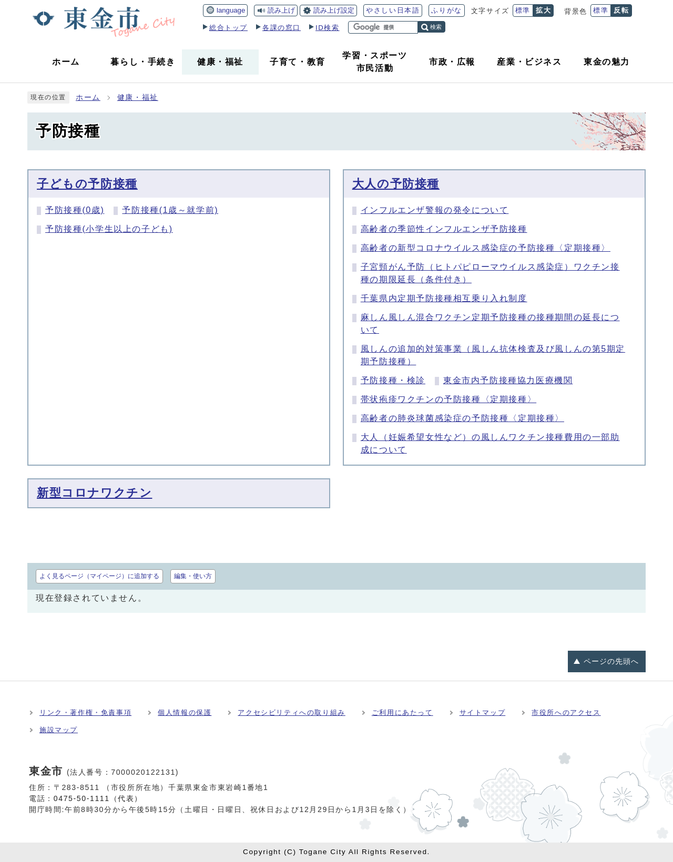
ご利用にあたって (402, 712)
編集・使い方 (193, 576)
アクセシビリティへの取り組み (291, 712)
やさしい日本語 (393, 10)
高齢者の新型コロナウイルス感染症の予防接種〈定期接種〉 (485, 247)
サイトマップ (483, 712)
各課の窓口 (281, 28)
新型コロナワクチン (94, 492)
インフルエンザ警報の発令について (435, 210)
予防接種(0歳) (74, 210)
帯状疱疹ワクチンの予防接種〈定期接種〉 (448, 399)
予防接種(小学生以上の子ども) (109, 228)
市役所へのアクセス (566, 712)
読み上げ (281, 10)
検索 (436, 27)
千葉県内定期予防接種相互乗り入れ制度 (444, 298)
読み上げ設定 (333, 10)
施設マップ (58, 730)
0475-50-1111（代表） (98, 798)
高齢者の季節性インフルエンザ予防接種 (444, 228)
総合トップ (228, 28)
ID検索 (327, 28)
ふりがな (446, 10)
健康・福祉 (137, 97)
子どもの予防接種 (87, 183)
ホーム (88, 97)
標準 (523, 10)
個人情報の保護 (184, 712)
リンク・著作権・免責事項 (85, 712)
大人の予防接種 (396, 183)
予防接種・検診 (393, 380)
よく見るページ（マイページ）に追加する (99, 576)
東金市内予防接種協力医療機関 (508, 380)
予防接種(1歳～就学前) (170, 210)
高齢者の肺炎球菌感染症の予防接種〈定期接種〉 (462, 418)
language (231, 10)
